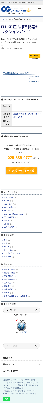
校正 (5, 243)
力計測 (6, 292)
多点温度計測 (9, 279)
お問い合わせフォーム (21, 170)
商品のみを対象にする (22, 314)
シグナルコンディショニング (16, 295)
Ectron (6, 223)
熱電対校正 (8, 289)
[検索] (36, 346)
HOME (3, 19)
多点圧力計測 (9, 269)
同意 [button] (6, 399)
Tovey (6, 220)
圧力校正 (7, 282)
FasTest (7, 210)
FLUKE (6, 200)
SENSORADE (9, 217)
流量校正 (7, 286)
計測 (5, 240)
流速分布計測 (9, 272)
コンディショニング (12, 253)
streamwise (9, 207)
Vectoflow (8, 203)
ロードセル (8, 249)
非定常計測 (8, 276)
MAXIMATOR (9, 227)
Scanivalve (8, 197)
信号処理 (7, 256)
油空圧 (6, 246)
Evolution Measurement (14, 213)
